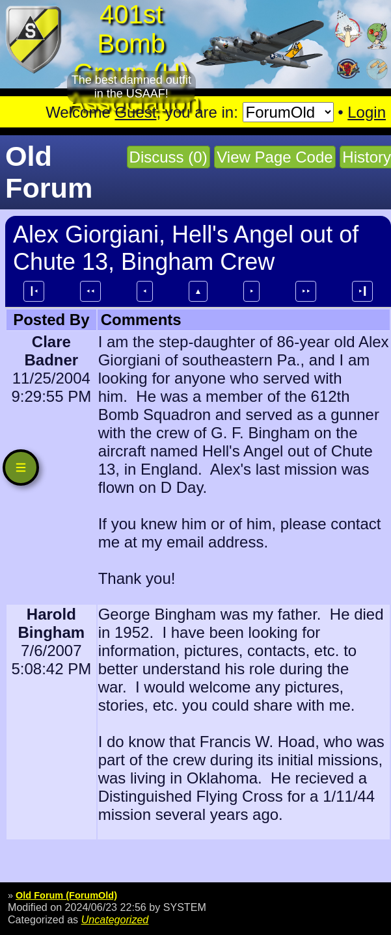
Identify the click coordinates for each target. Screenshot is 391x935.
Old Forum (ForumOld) (66, 895)
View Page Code (274, 157)
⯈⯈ (305, 291)
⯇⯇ (90, 291)
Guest (135, 112)
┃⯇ (33, 291)
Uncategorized (115, 919)
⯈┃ (362, 291)
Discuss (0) (168, 157)
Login (366, 112)
